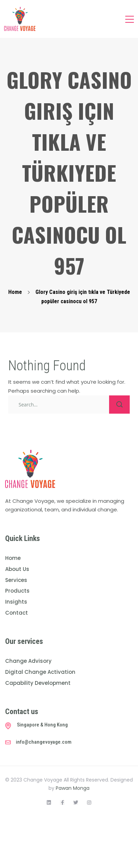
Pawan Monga (72, 788)
